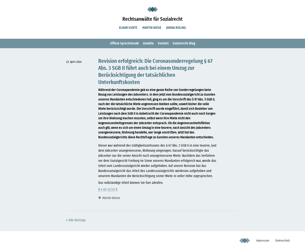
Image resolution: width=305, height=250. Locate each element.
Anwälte (148, 43)
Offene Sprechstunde (124, 43)
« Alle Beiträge (76, 220)
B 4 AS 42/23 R (107, 189)
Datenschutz (282, 240)
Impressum (262, 240)
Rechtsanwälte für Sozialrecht (152, 19)
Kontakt (163, 43)
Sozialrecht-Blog (184, 43)
